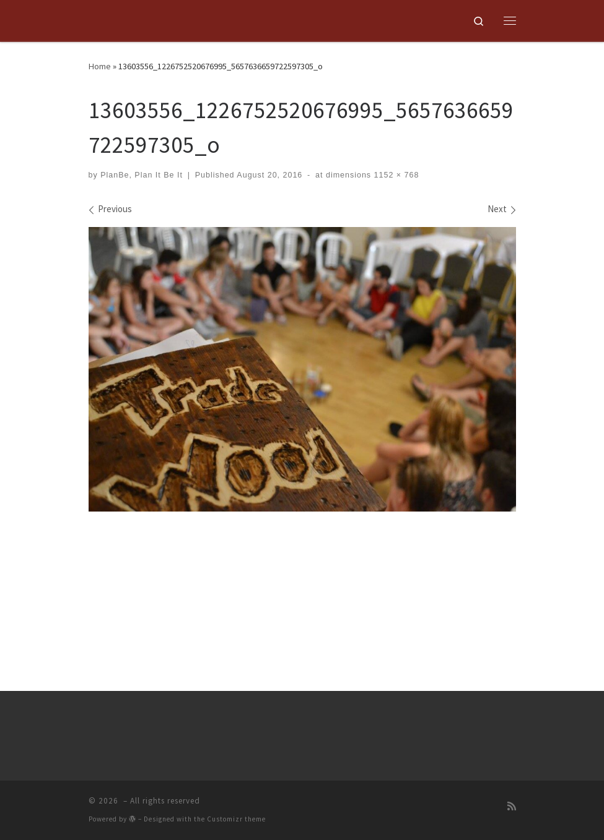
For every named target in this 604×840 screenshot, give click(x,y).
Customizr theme (236, 822)
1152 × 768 (395, 175)
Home (100, 66)
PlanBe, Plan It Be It (141, 175)
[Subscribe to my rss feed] (511, 809)
